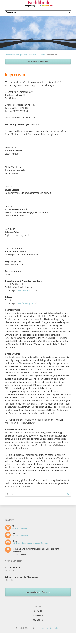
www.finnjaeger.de (26, 303)
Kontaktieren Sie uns (38, 61)
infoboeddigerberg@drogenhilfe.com (30, 543)
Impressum (43, 628)
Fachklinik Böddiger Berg (16, 54)
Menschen (38, 620)
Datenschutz (55, 628)
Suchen (68, 494)
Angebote (38, 615)
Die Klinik (38, 611)
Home (38, 606)
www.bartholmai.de (26, 290)
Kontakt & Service (37, 54)
